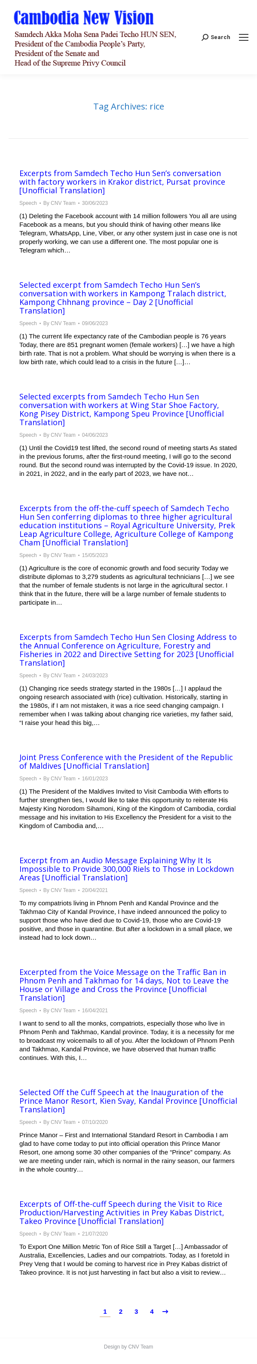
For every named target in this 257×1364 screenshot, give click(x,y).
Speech (28, 203)
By (59, 203)
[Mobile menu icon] (243, 37)
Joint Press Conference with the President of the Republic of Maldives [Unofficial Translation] (126, 761)
